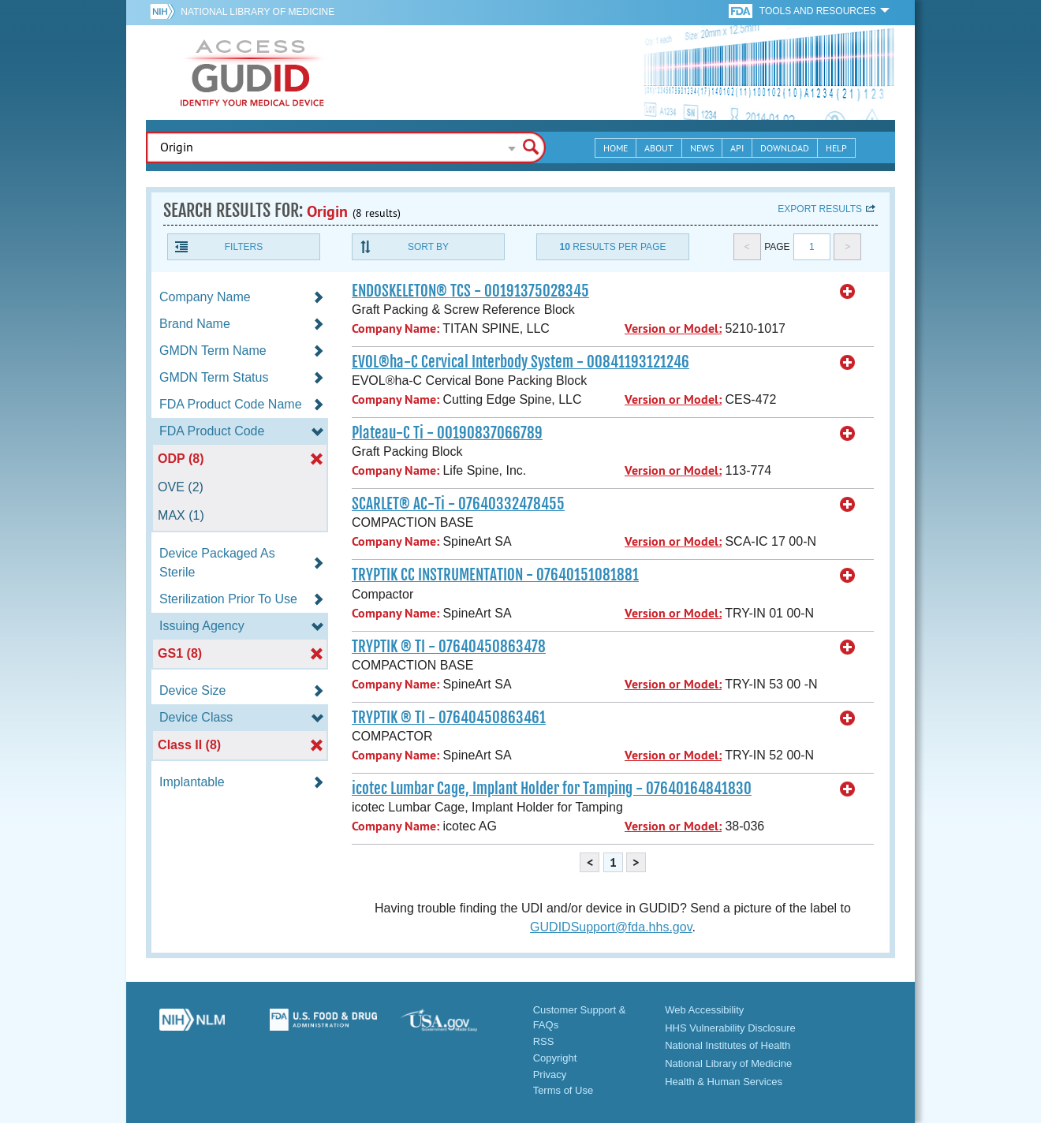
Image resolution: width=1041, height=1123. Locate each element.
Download (784, 148)
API (737, 148)
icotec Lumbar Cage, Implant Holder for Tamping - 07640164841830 (552, 788)
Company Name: (395, 328)
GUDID (252, 72)
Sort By (428, 246)
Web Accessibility (704, 1010)
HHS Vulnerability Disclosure (730, 1028)
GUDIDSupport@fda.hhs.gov (611, 927)
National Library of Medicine (257, 11)
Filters (244, 246)
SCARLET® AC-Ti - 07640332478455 (458, 503)
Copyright (555, 1058)
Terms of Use (563, 1090)
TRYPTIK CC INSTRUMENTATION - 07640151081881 (495, 574)
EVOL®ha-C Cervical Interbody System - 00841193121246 (520, 362)
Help (836, 148)
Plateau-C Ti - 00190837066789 (447, 432)
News (702, 148)
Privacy (550, 1074)
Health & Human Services (723, 1082)
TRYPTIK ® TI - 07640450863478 (449, 646)
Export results (820, 209)
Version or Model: (673, 328)
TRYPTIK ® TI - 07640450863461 (449, 717)
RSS (543, 1041)
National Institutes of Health (727, 1045)
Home (615, 148)
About (658, 148)
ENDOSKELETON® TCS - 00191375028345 (470, 291)
